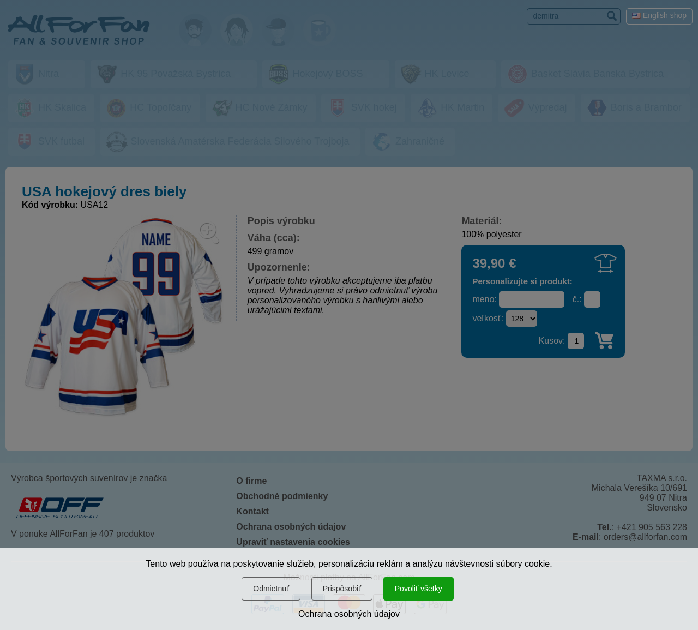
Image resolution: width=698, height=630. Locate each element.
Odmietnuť (271, 588)
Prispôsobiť (342, 588)
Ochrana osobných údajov (349, 614)
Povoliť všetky (418, 588)
